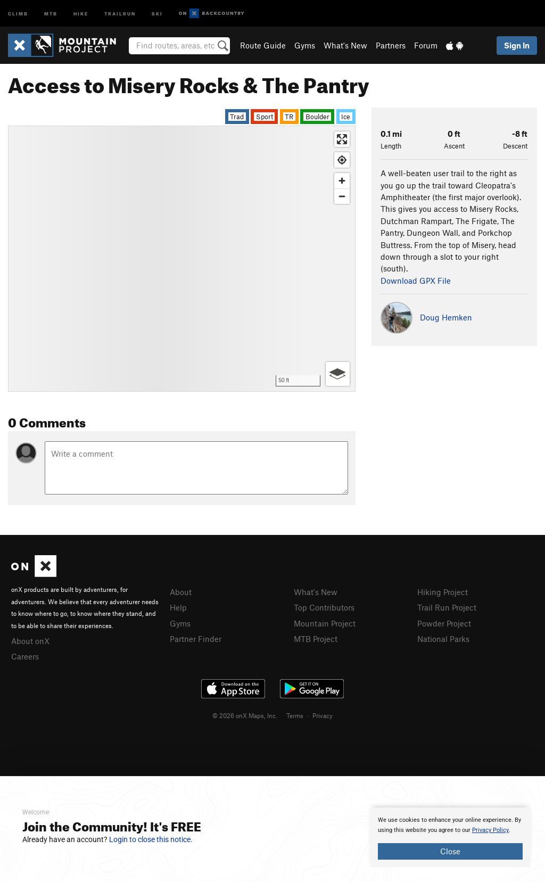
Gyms (304, 45)
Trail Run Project (446, 607)
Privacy (322, 715)
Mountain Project (325, 623)
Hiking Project (442, 592)
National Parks (443, 639)
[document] (450, 837)
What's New (345, 45)
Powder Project (444, 623)
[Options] (338, 374)
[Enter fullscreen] (342, 139)
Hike (80, 13)
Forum (425, 45)
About (181, 592)
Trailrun (120, 13)
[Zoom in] (342, 180)
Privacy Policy (490, 830)
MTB (50, 13)
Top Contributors (324, 607)
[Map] (182, 258)
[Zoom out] (342, 196)
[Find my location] (342, 160)
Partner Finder (195, 639)
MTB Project (315, 639)
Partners (391, 45)
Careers (25, 656)
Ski (157, 13)
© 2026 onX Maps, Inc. (244, 715)
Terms (294, 715)
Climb (18, 13)
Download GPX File (416, 280)
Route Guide (263, 45)
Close (450, 851)
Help (178, 607)
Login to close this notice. (151, 839)
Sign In (517, 45)
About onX (30, 641)
